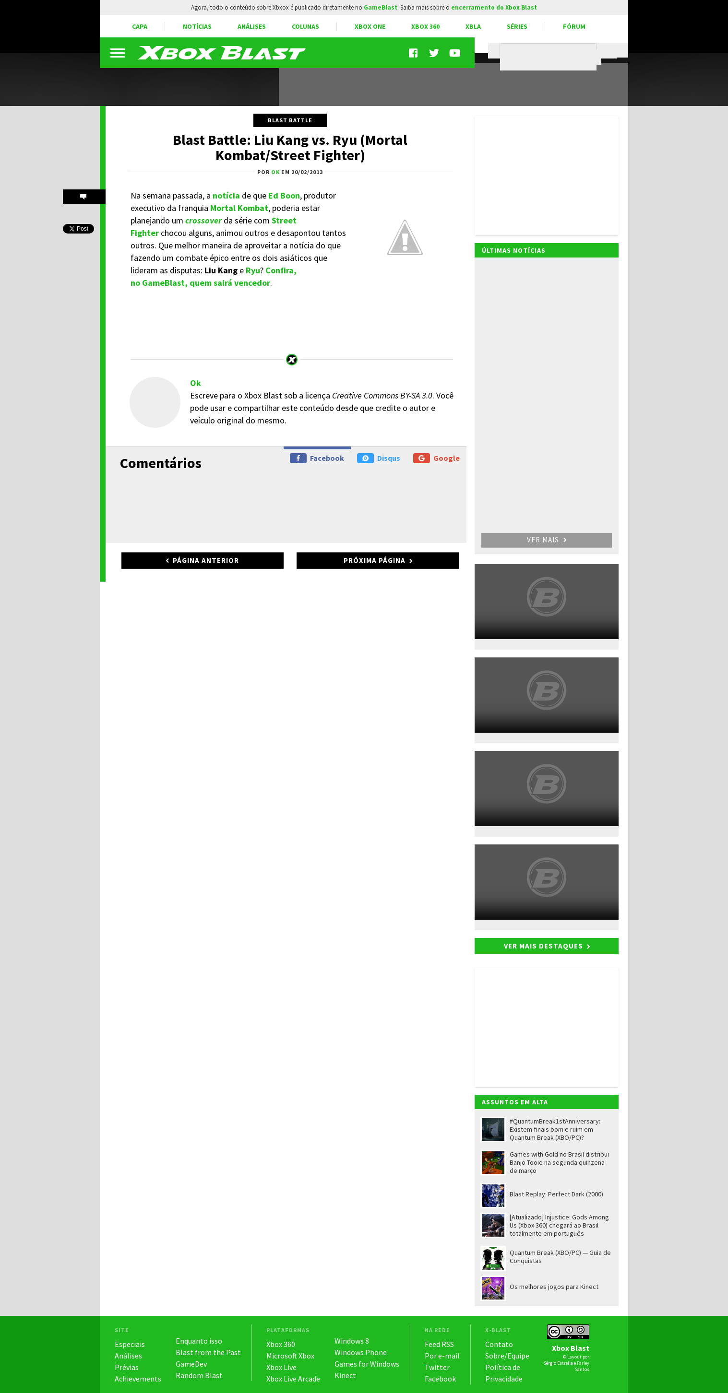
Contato (499, 1344)
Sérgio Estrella (558, 1363)
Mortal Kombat (239, 207)
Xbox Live (281, 1367)
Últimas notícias (514, 250)
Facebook (317, 458)
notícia (226, 195)
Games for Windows (366, 1364)
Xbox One (370, 26)
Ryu (253, 270)
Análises (252, 26)
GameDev (191, 1364)
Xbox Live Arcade (293, 1378)
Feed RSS (439, 1344)
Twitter (437, 1367)
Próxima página (375, 560)
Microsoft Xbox (290, 1355)
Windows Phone (360, 1352)
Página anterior (206, 560)
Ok (195, 382)
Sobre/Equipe (507, 1355)
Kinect (345, 1375)
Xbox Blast (570, 1348)
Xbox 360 (425, 26)
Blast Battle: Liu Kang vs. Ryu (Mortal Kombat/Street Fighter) (290, 147)
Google (436, 458)
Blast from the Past (208, 1352)
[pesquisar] (550, 57)
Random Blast (199, 1375)
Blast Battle (290, 120)
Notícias (197, 26)
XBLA (473, 26)
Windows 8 (351, 1341)
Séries (517, 26)
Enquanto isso (199, 1341)
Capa (139, 26)
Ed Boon (284, 195)
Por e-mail (442, 1355)
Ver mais (546, 539)
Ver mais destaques (543, 945)
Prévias (127, 1367)
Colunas (305, 26)
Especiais (130, 1344)
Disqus (378, 458)
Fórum (574, 26)
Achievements (138, 1378)
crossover (203, 220)
